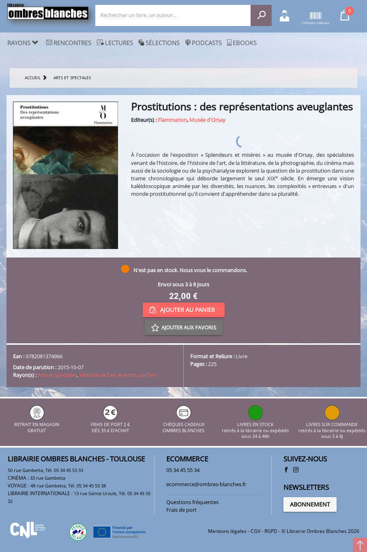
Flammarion (172, 119)
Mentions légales (227, 531)
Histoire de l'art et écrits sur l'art (117, 375)
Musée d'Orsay (207, 119)
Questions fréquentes (192, 502)
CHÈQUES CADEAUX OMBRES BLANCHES (183, 424)
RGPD (270, 531)
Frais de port (181, 509)
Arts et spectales (57, 375)
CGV (255, 531)
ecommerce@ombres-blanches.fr (206, 484)
